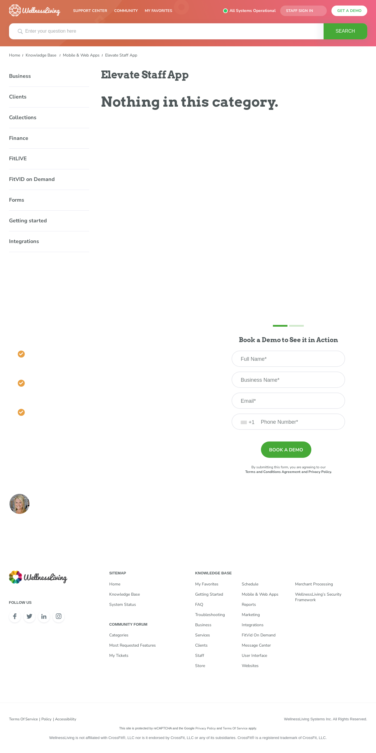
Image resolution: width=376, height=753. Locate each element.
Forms (16, 199)
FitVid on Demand (259, 635)
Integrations (24, 241)
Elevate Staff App (121, 55)
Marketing (251, 614)
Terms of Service (23, 719)
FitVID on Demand (32, 179)
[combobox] (248, 422)
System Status (122, 604)
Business (20, 76)
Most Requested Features (132, 645)
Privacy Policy (205, 728)
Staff (199, 655)
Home (14, 55)
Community (126, 10)
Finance (18, 138)
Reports (249, 604)
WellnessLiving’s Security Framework (318, 597)
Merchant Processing (314, 584)
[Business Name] (288, 380)
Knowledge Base (41, 55)
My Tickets (118, 655)
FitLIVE (18, 158)
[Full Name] (288, 359)
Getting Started (209, 594)
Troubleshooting (210, 614)
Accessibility (65, 719)
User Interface (254, 655)
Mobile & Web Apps (81, 55)
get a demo (349, 10)
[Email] (288, 401)
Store (200, 665)
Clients (18, 96)
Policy (46, 719)
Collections (22, 117)
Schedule (250, 584)
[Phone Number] (288, 422)
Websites (250, 665)
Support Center (90, 10)
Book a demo (286, 450)
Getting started (28, 220)
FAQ (199, 604)
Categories (118, 635)
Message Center (256, 645)
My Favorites (158, 10)
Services (202, 635)
